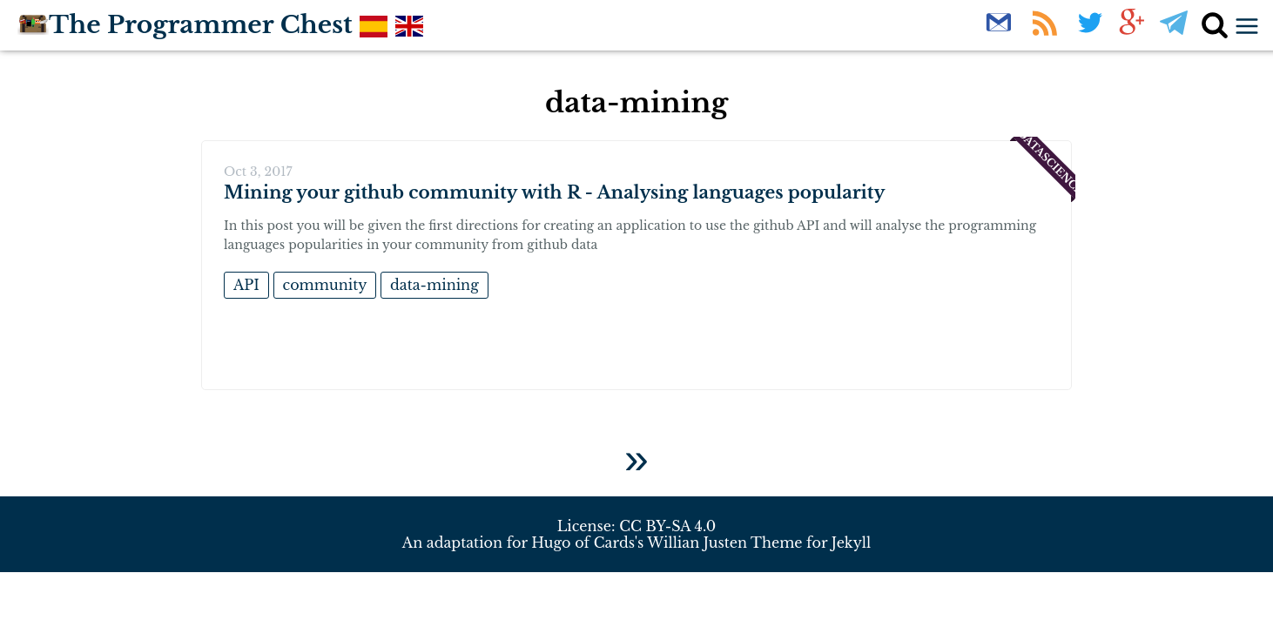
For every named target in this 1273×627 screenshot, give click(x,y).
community (325, 284)
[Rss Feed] (1046, 31)
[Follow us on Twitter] (1090, 31)
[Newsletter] (1000, 31)
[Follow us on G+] (1132, 31)
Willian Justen (697, 542)
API (246, 284)
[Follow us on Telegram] (1174, 31)
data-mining (434, 284)
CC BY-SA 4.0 (667, 526)
